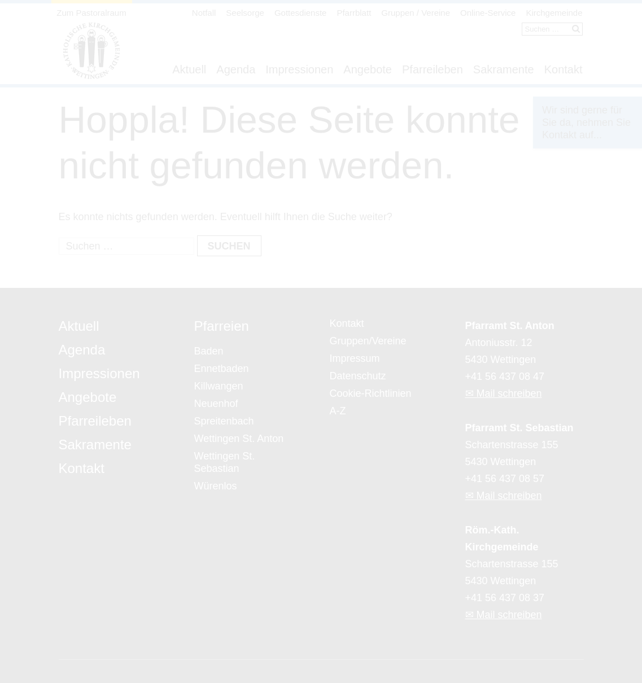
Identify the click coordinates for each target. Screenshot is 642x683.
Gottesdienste (300, 12)
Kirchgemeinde (554, 12)
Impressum (355, 358)
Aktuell (189, 69)
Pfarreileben (432, 69)
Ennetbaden (221, 368)
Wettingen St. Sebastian (224, 462)
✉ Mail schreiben (503, 393)
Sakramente (503, 69)
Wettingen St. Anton (239, 438)
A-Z (338, 411)
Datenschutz (358, 376)
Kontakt (563, 69)
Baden (209, 351)
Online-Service (488, 12)
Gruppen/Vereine (368, 341)
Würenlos (215, 486)
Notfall (204, 12)
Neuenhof (216, 403)
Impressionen (299, 69)
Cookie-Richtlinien (371, 393)
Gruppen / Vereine (415, 12)
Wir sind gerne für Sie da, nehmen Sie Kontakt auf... (586, 122)
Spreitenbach (224, 421)
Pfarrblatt (354, 12)
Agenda (235, 69)
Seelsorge (245, 12)
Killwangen (218, 386)
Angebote (367, 69)
